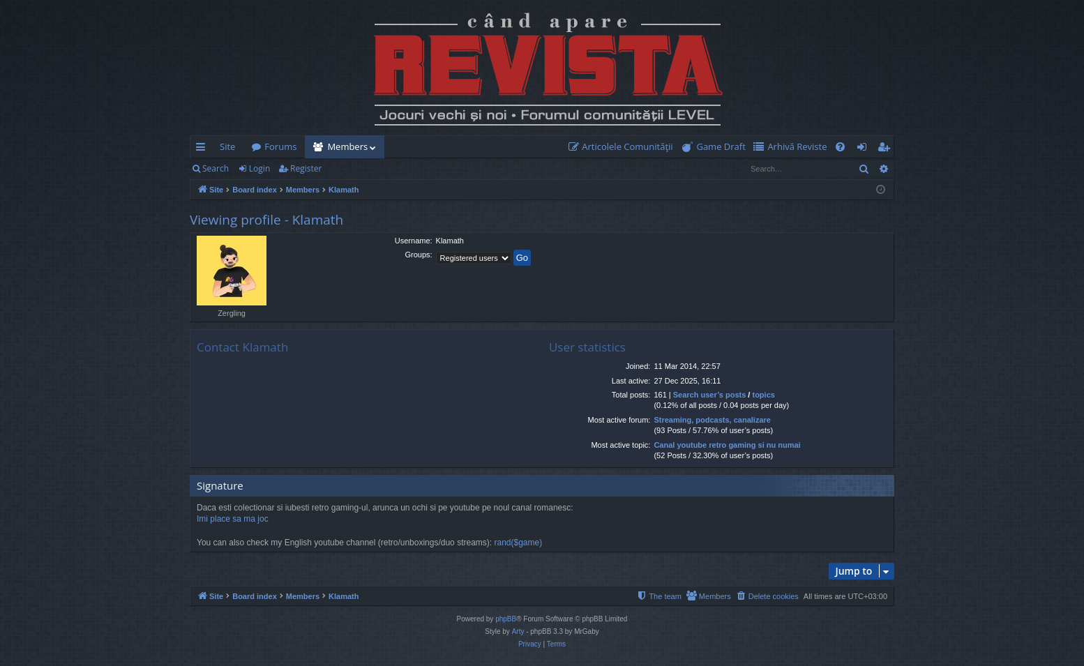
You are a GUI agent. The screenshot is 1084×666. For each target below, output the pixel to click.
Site (227, 146)
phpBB (505, 619)
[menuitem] (623, 146)
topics (763, 395)
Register (306, 168)
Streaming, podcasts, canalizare (712, 420)
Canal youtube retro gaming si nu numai (727, 445)
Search (215, 168)
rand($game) (518, 542)
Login (259, 168)
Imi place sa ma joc (233, 519)
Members (347, 146)
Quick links (203, 149)
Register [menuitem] (886, 149)
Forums (280, 146)
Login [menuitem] (865, 149)
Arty (518, 631)
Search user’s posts (709, 395)
